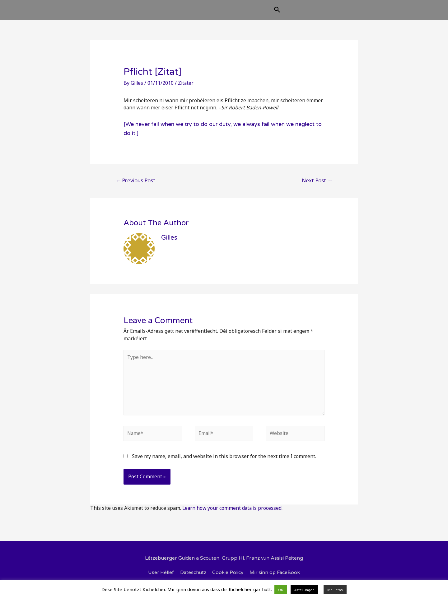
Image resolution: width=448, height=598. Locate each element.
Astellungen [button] (304, 589)
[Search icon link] (308, 13)
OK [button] (280, 589)
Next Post (317, 185)
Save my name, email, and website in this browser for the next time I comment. (224, 463)
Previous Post (135, 185)
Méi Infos (335, 589)
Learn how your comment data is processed (232, 515)
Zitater (187, 87)
